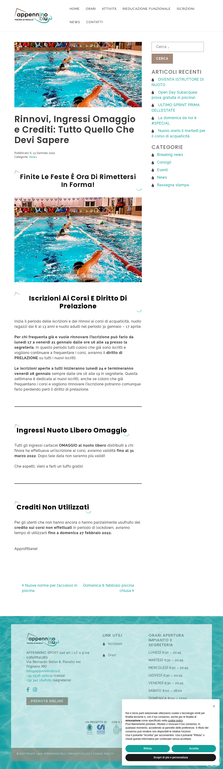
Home (75, 8)
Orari (91, 8)
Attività (109, 8)
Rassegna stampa (173, 185)
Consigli (164, 162)
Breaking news (170, 155)
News (75, 22)
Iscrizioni (185, 8)
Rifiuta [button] (148, 748)
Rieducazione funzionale (147, 8)
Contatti (94, 22)
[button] (213, 706)
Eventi (162, 170)
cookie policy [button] (175, 720)
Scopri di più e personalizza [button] (171, 757)
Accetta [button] (193, 748)
